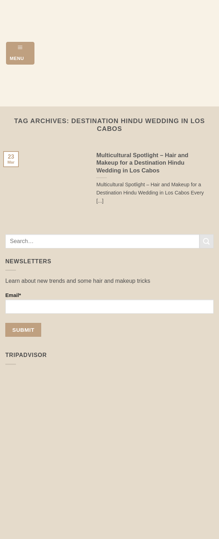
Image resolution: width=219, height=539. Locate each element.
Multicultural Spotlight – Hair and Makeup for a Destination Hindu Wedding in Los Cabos (142, 163)
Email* (109, 303)
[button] (20, 53)
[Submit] (206, 241)
